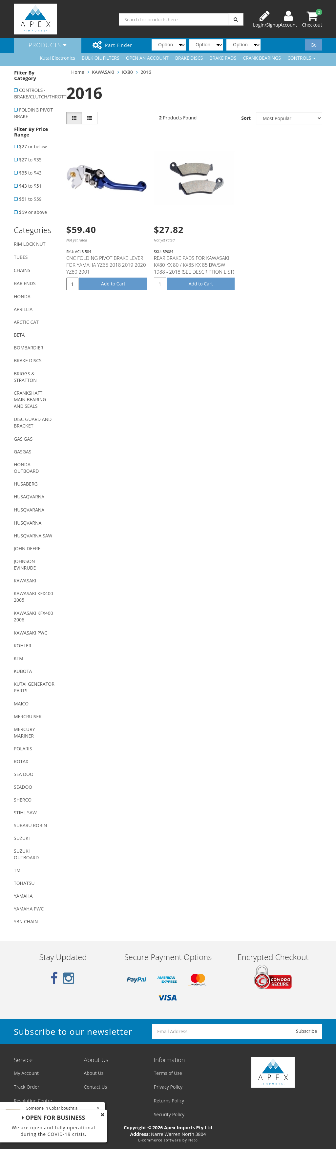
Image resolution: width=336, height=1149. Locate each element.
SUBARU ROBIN (30, 825)
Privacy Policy (168, 1087)
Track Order (26, 1087)
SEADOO (23, 787)
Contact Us (95, 1087)
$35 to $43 (30, 173)
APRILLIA (23, 309)
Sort (246, 118)
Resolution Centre (33, 1100)
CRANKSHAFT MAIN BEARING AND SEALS (30, 399)
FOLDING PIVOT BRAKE (33, 113)
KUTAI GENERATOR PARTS (34, 687)
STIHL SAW (25, 812)
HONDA (22, 296)
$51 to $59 (30, 199)
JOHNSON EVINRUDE (25, 564)
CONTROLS (301, 58)
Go (313, 45)
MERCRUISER (28, 716)
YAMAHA (23, 896)
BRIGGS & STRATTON (25, 376)
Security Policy (169, 1114)
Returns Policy (169, 1100)
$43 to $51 (30, 186)
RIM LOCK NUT (29, 244)
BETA (19, 335)
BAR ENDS (24, 283)
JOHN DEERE (27, 548)
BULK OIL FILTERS (100, 58)
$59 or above (33, 212)
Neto (193, 1140)
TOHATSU (24, 883)
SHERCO (23, 800)
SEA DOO (23, 774)
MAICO (21, 703)
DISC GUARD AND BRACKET (33, 422)
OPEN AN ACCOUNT (147, 58)
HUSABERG (26, 484)
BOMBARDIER (28, 348)
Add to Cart (113, 284)
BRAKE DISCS (189, 58)
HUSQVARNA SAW (33, 536)
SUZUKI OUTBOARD (26, 854)
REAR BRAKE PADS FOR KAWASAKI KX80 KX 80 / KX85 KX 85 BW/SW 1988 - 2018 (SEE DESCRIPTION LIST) (194, 265)
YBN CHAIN (26, 921)
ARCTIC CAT (26, 322)
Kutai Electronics (57, 58)
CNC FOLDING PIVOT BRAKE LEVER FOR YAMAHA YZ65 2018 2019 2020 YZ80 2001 (106, 265)
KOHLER (23, 645)
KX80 (127, 72)
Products (48, 45)
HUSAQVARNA (29, 496)
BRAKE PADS (223, 58)
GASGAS (22, 452)
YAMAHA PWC (29, 909)
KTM (18, 658)
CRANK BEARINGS (262, 58)
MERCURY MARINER (24, 732)
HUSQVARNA (27, 523)
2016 (145, 72)
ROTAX (21, 761)
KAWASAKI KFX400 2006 (33, 616)
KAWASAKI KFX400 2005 (33, 596)
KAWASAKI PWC (30, 633)
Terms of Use (168, 1073)
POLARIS (23, 748)
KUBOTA (23, 671)
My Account (26, 1073)
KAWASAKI (25, 580)
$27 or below (33, 146)
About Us (93, 1073)
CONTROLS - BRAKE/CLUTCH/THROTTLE (36, 93)
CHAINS (22, 270)
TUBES (21, 257)
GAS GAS (23, 439)
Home (77, 72)
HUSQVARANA (29, 510)
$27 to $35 (30, 160)
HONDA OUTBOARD (26, 467)
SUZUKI (22, 838)
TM (17, 870)
